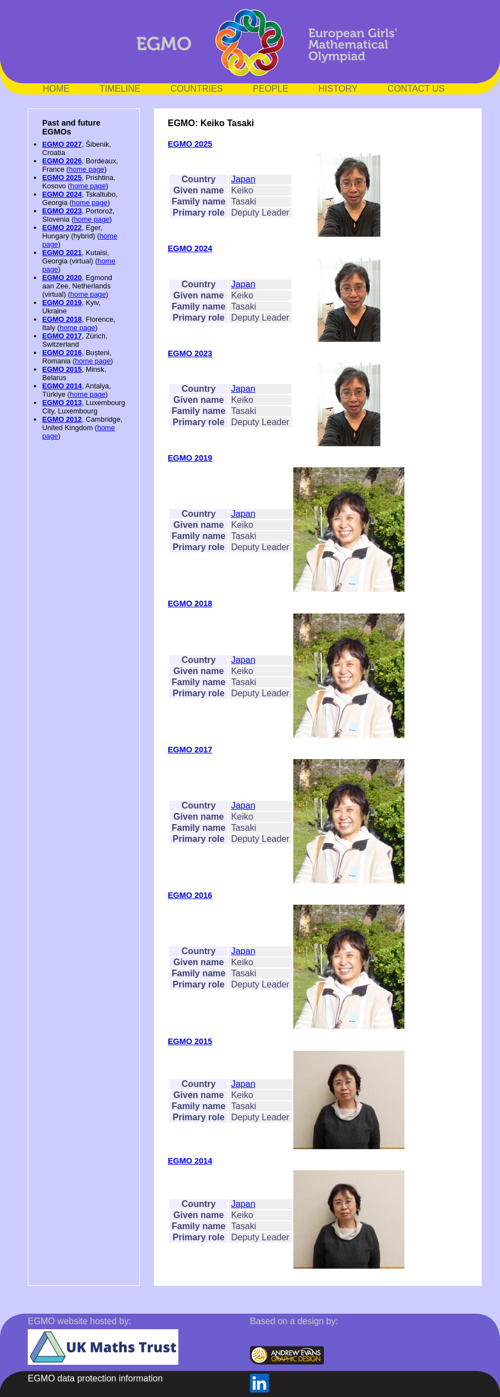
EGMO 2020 (62, 277)
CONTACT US (416, 88)
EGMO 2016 (62, 352)
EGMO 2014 (62, 386)
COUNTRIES (197, 88)
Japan (243, 179)
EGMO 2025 (62, 177)
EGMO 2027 (62, 144)
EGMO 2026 (62, 161)
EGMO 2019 (62, 302)
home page (86, 169)
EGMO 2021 (62, 252)
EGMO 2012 (62, 419)
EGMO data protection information (95, 1378)
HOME (56, 88)
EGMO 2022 (62, 227)
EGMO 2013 (62, 402)
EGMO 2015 (62, 369)
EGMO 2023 (62, 211)
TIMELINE (120, 88)
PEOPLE (270, 88)
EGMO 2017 (62, 336)
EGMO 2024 (62, 194)
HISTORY (338, 88)
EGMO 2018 (62, 319)
